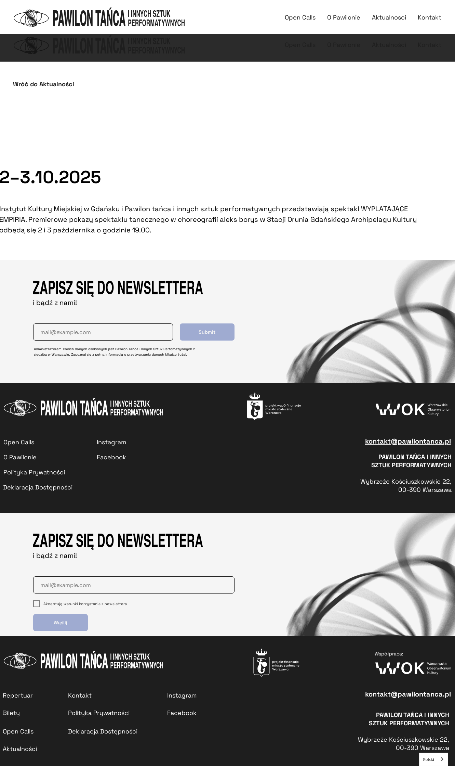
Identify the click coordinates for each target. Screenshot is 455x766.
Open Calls (300, 45)
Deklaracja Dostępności (37, 487)
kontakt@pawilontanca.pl (408, 441)
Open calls (308, 13)
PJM (420, 13)
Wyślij (60, 623)
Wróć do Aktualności (43, 84)
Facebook (182, 713)
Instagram (111, 442)
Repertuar (239, 13)
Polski (428, 759)
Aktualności (351, 13)
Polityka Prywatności (34, 472)
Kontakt (390, 13)
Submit (207, 332)
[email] (103, 332)
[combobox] (433, 759)
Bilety (273, 13)
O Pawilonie (343, 45)
